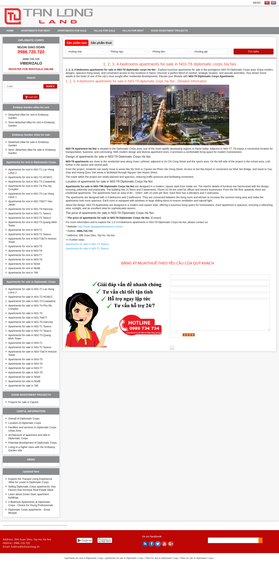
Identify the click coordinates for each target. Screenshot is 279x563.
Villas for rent (133, 30)
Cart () (32, 97)
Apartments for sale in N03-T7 (25, 368)
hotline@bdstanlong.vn (25, 546)
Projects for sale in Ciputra (23, 402)
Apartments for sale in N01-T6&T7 (27, 317)
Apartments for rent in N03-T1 (25, 229)
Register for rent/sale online (31, 69)
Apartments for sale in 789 (23, 385)
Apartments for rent (35, 30)
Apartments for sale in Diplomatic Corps (124, 558)
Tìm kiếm (253, 51)
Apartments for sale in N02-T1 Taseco (29, 326)
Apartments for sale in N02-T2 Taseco (29, 330)
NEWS (257, 2)
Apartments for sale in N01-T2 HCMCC (30, 296)
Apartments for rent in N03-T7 (25, 255)
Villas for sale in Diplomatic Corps (196, 558)
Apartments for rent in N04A (24, 263)
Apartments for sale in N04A (24, 376)
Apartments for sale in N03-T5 (25, 359)
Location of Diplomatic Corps (24, 422)
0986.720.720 (22, 543)
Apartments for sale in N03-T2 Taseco (29, 347)
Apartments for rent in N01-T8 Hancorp (30, 209)
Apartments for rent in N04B (24, 268)
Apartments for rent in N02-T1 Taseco (29, 213)
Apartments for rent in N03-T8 (25, 259)
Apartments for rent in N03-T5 (25, 246)
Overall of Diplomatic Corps (23, 418)
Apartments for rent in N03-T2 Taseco (29, 234)
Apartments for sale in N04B (24, 381)
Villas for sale (104, 30)
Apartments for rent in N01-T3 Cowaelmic (32, 181)
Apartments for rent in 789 (23, 272)
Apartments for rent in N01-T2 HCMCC (30, 177)
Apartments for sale (72, 30)
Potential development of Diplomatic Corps (32, 442)
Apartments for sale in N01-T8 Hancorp (30, 322)
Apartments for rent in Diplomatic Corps (83, 558)
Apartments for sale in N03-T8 (25, 372)
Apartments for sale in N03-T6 (25, 363)
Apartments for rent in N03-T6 (25, 250)
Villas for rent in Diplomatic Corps (161, 558)
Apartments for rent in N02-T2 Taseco (29, 217)
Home (10, 30)
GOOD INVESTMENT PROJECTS (169, 30)
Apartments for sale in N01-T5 (25, 313)
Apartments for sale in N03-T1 (25, 342)
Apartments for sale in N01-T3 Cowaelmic (32, 301)
